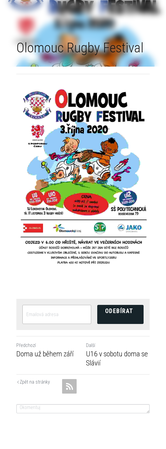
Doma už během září (45, 354)
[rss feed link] (69, 386)
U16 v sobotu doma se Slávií (117, 358)
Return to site (18, 382)
